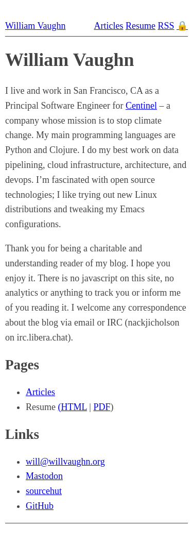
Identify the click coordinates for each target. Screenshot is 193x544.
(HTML (72, 407)
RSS (165, 26)
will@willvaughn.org (65, 461)
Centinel (141, 105)
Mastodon (44, 476)
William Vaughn (35, 26)
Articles (108, 26)
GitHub (40, 506)
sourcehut (44, 491)
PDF (101, 407)
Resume (140, 26)
